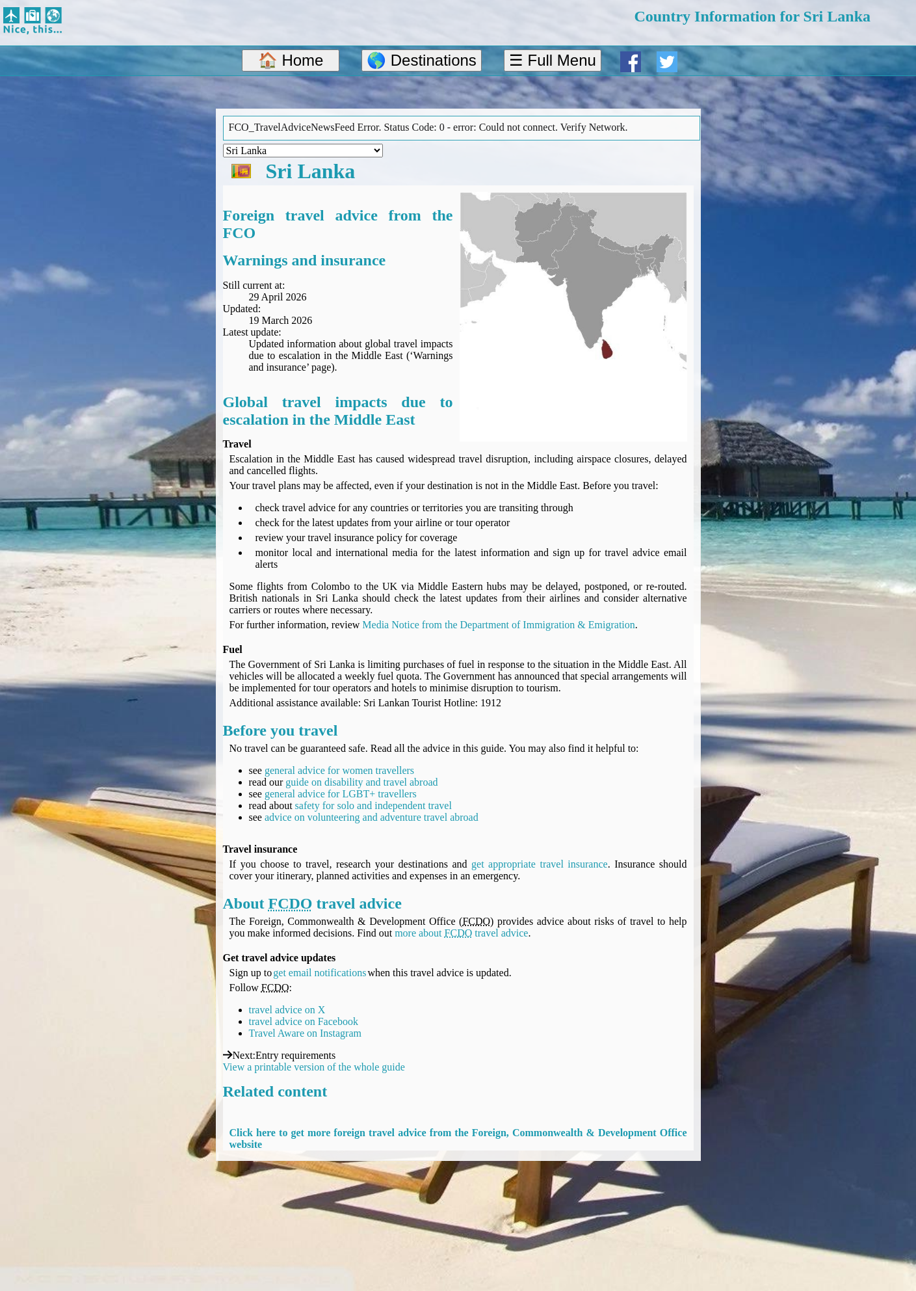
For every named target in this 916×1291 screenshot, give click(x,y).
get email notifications (319, 972)
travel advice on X (287, 1009)
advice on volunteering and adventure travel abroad (371, 817)
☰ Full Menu (552, 60)
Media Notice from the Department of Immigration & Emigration (498, 624)
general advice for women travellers (339, 770)
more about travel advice (461, 932)
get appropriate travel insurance (539, 864)
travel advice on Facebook (303, 1021)
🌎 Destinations (422, 60)
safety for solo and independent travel (373, 805)
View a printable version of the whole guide (314, 1066)
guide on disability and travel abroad (361, 782)
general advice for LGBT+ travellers (341, 793)
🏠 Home (291, 60)
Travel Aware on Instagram (305, 1033)
